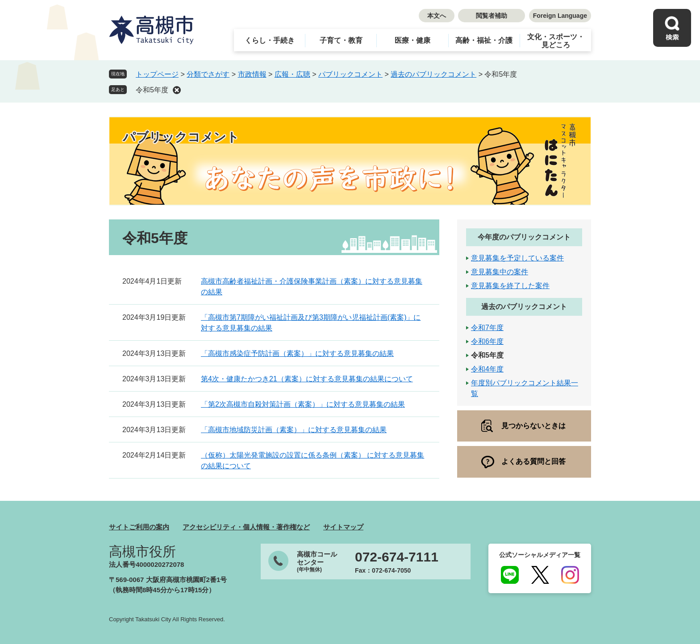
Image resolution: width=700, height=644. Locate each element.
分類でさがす (208, 74)
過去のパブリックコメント (433, 74)
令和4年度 (487, 369)
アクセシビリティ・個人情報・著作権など (246, 527)
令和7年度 (487, 327)
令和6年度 (487, 341)
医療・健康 (412, 40)
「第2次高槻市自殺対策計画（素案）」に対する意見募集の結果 (303, 404)
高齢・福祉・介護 (483, 40)
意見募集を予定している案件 (517, 258)
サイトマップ (343, 527)
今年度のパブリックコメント (524, 237)
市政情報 (252, 74)
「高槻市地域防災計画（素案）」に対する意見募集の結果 (294, 429)
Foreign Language (560, 15)
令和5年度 (152, 90)
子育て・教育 (341, 40)
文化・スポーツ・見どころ (555, 41)
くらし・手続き (270, 40)
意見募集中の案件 (499, 272)
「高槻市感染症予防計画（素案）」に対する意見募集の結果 (297, 353)
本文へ (436, 15)
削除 (177, 90)
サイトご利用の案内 (139, 527)
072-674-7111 (396, 557)
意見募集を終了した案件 (510, 285)
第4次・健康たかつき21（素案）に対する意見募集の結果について (307, 379)
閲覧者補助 (491, 15)
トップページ (157, 74)
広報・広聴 (292, 74)
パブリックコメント (350, 74)
